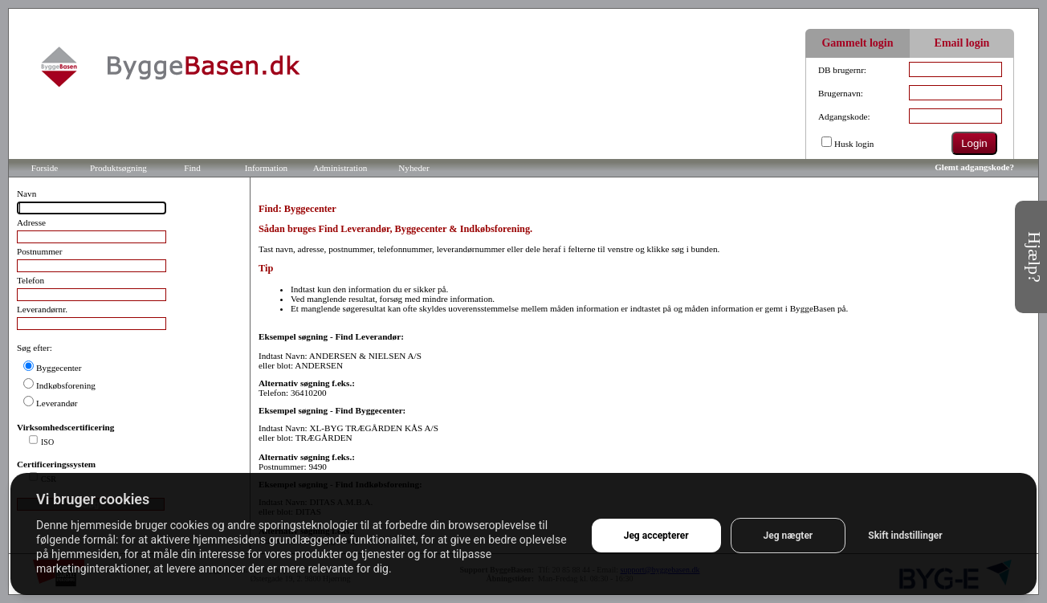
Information (266, 168)
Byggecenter (59, 368)
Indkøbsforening (66, 385)
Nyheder (414, 168)
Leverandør (57, 403)
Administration (340, 168)
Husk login (854, 144)
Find (192, 168)
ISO (47, 442)
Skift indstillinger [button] (905, 535)
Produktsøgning (118, 168)
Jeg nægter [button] (788, 535)
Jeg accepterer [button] (656, 535)
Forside (45, 168)
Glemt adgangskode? (974, 167)
